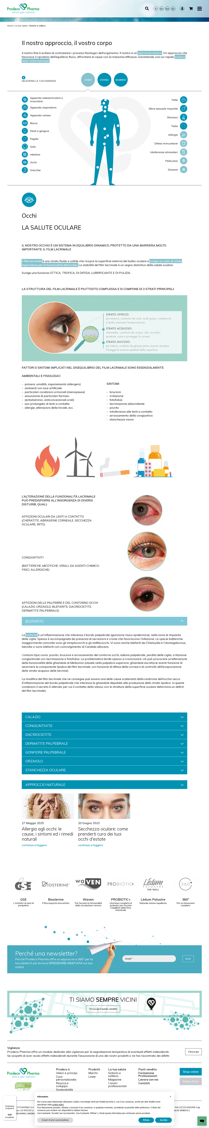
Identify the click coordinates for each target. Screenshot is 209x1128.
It (155, 5)
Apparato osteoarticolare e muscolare (42, 99)
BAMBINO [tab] (121, 79)
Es (173, 5)
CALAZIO (104, 717)
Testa (179, 126)
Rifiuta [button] (146, 1120)
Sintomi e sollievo (114, 1074)
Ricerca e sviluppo (62, 1085)
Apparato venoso (36, 115)
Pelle (179, 99)
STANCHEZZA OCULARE (104, 770)
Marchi (93, 1073)
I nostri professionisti (117, 1085)
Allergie (177, 134)
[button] (170, 1096)
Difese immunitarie (170, 143)
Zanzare (177, 169)
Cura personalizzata (66, 1078)
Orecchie (31, 170)
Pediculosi (176, 160)
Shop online (191, 1071)
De (167, 5)
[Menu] (14, 1097)
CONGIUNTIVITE (104, 726)
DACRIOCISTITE (104, 734)
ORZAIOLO (104, 761)
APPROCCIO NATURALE (104, 784)
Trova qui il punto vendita (103, 1008)
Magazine (114, 1079)
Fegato (30, 139)
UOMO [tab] (88, 79)
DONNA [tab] (104, 79)
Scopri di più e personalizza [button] (55, 1120)
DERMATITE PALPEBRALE (104, 743)
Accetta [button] (163, 1120)
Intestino (31, 154)
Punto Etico (191, 1081)
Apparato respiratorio (39, 107)
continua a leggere (34, 845)
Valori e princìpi (66, 1073)
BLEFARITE (104, 621)
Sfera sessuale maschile (168, 108)
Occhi (29, 162)
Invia (188, 958)
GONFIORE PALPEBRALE (104, 752)
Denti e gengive (35, 131)
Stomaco (177, 117)
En (161, 5)
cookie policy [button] (58, 1104)
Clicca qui (193, 1051)
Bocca (29, 123)
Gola (29, 147)
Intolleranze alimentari (168, 152)
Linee (92, 1076)
